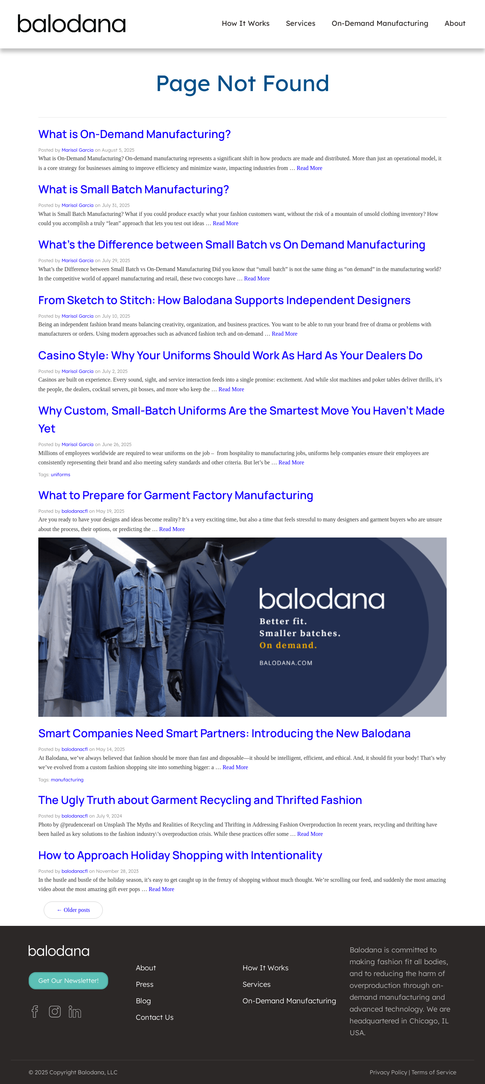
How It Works (246, 23)
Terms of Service (434, 1072)
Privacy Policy (388, 1072)
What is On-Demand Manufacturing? (137, 134)
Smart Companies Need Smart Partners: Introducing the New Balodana (229, 733)
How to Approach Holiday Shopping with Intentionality (184, 855)
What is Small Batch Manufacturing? (136, 189)
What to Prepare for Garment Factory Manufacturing (179, 495)
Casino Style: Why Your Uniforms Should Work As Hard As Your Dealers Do (235, 355)
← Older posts (73, 910)
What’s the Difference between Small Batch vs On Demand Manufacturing (236, 244)
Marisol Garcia (77, 150)
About (455, 23)
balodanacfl (75, 511)
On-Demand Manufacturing (380, 23)
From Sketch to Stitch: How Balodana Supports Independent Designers (229, 300)
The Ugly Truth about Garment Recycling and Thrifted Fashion (204, 800)
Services (301, 23)
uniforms (60, 474)
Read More (309, 168)
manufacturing (67, 779)
